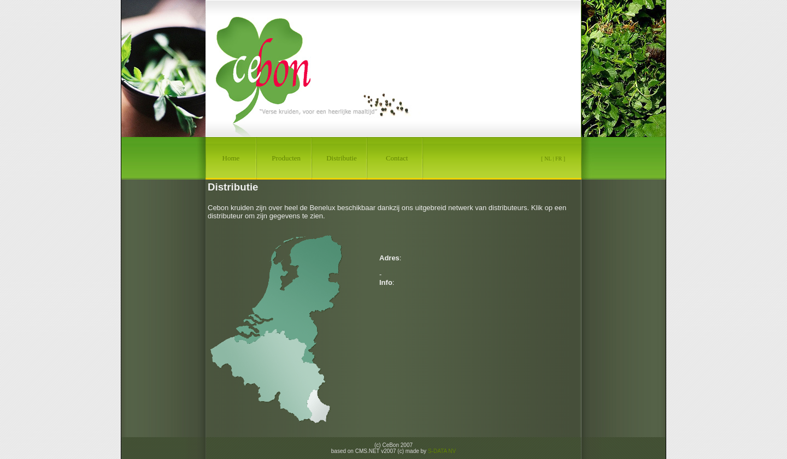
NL (547, 159)
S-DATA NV (442, 451)
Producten (286, 158)
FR (558, 159)
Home (231, 158)
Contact (397, 158)
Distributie (341, 158)
